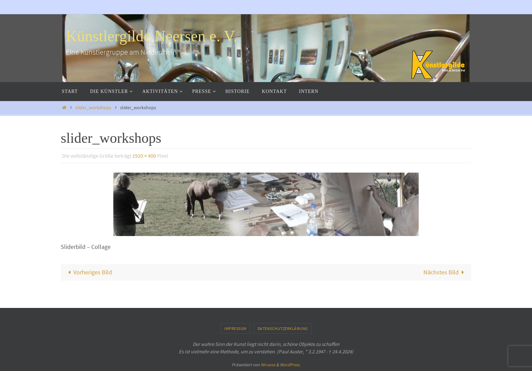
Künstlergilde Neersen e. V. (151, 36)
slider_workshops (93, 107)
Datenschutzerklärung (283, 328)
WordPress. (290, 365)
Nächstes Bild (445, 272)
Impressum (235, 328)
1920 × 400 (144, 155)
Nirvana (268, 365)
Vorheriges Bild (88, 272)
